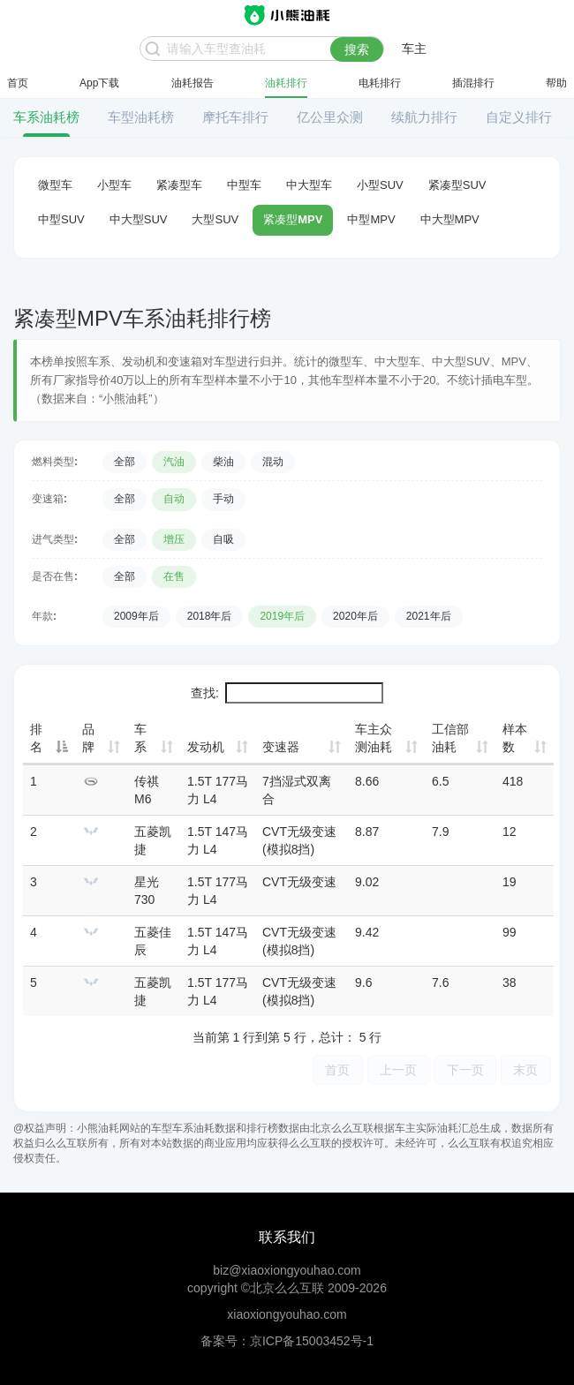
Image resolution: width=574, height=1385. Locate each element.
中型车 (244, 185)
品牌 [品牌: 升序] (88, 738)
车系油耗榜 (46, 116)
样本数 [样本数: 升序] (514, 738)
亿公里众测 (330, 116)
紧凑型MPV (292, 219)
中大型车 (309, 185)
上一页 (395, 1069)
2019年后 (282, 616)
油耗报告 (192, 83)
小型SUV (380, 185)
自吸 (223, 539)
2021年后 (428, 616)
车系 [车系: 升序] (140, 738)
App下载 (99, 83)
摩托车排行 (235, 116)
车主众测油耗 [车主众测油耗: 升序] (373, 738)
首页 (17, 83)
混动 (272, 461)
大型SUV (215, 219)
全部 (124, 461)
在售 (174, 576)
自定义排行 (519, 116)
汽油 (174, 461)
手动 (223, 499)
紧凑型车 (179, 185)
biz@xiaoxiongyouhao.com (287, 1270)
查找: (287, 693)
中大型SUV (139, 219)
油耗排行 (286, 83)
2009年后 (136, 616)
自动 (174, 499)
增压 (174, 539)
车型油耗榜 (141, 116)
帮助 (556, 83)
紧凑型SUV (457, 185)
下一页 (463, 1069)
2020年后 (355, 616)
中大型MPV (450, 219)
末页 (525, 1069)
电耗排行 (380, 83)
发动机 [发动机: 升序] (205, 747)
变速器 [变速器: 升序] (280, 747)
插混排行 (473, 83)
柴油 (223, 461)
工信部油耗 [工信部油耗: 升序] (450, 738)
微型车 (55, 185)
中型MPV (371, 219)
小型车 (114, 185)
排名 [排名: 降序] (36, 738)
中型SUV (61, 219)
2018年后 (209, 616)
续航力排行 (424, 116)
